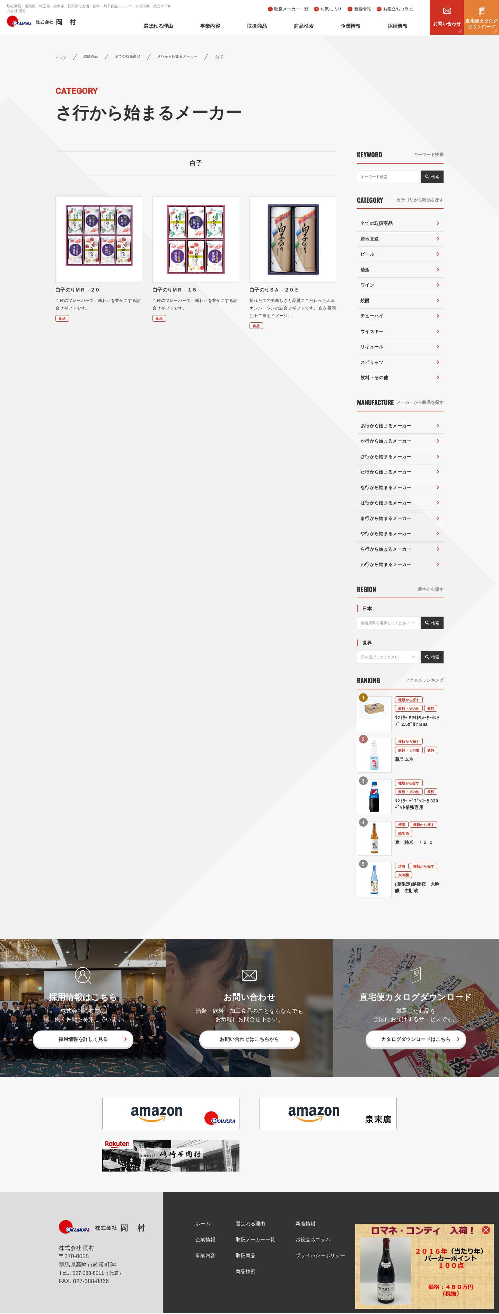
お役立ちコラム (398, 9)
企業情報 (365, 26)
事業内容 (254, 26)
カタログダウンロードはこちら (416, 1039)
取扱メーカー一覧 (291, 9)
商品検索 (328, 26)
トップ (63, 57)
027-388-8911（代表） (102, 1274)
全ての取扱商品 (143, 57)
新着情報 (362, 9)
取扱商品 (291, 26)
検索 (435, 176)
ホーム (198, 1224)
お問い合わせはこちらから (249, 1039)
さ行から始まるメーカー (206, 57)
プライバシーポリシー (325, 1256)
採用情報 (402, 26)
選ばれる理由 (212, 26)
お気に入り (331, 9)
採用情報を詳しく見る (83, 1039)
